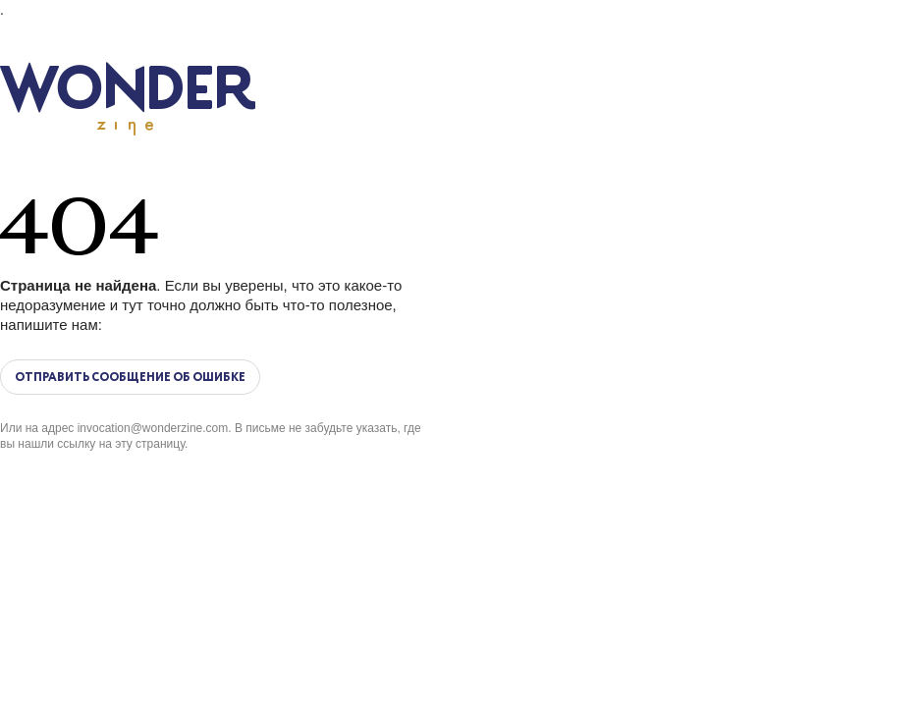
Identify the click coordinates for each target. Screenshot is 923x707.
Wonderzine (127, 99)
